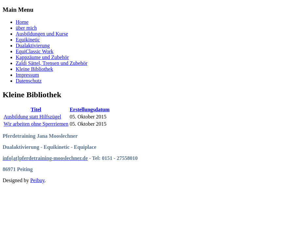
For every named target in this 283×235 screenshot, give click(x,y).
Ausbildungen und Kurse (42, 34)
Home (22, 22)
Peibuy (37, 180)
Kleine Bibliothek (34, 69)
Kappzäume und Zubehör (42, 57)
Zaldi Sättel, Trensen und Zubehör (51, 63)
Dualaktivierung (33, 45)
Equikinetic (28, 39)
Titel (36, 109)
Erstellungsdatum (90, 109)
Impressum (27, 75)
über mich (26, 28)
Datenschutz (29, 81)
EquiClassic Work (34, 51)
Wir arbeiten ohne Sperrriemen (36, 124)
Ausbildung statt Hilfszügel (32, 116)
